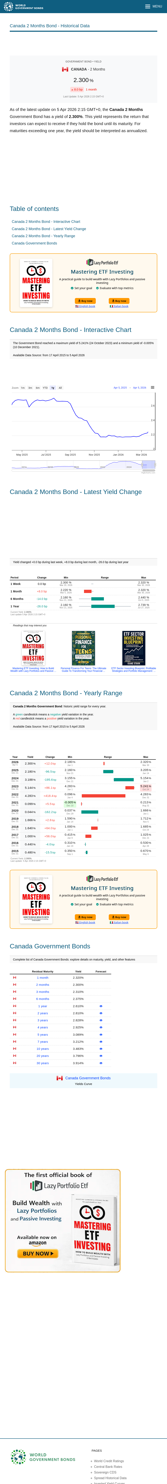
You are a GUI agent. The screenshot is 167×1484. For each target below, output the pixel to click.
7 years (43, 1041)
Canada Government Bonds (34, 243)
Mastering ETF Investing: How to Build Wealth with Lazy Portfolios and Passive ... (33, 669)
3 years (43, 1020)
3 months (42, 991)
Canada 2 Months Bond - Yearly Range (43, 236)
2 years (43, 1013)
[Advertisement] (83, 43)
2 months (42, 984)
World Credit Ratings (109, 1461)
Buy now (85, 301)
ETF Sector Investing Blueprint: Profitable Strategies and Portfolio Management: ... (133, 669)
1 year (42, 1006)
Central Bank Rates (108, 1466)
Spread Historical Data (110, 1478)
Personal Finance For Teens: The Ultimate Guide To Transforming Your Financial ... (83, 669)
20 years (43, 1055)
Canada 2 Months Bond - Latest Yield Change (49, 229)
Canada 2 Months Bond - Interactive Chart (46, 222)
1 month (42, 977)
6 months (42, 999)
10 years (43, 1048)
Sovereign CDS (105, 1472)
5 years (43, 1034)
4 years (43, 1027)
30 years (43, 1063)
